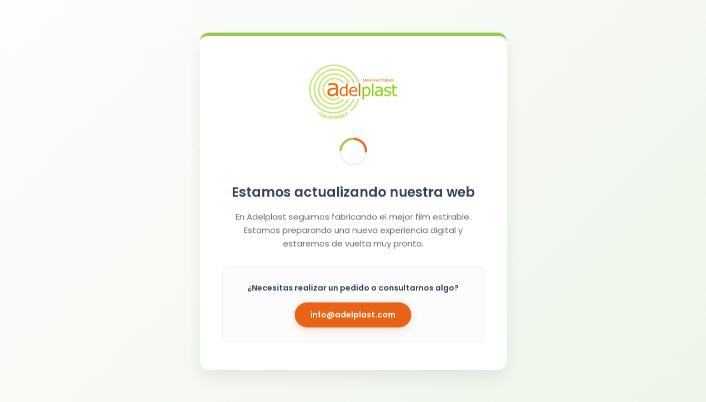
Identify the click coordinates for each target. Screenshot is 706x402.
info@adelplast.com (353, 314)
